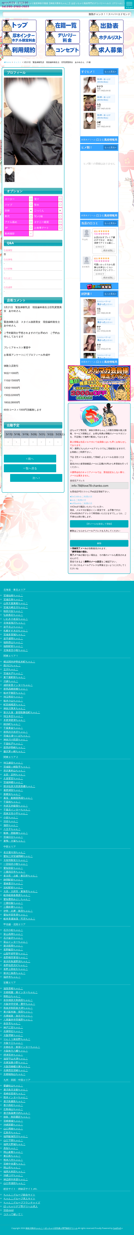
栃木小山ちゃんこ (13, 700)
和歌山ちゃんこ (12, 996)
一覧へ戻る (30, 468)
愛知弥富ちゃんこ (13, 868)
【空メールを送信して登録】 (99, 523)
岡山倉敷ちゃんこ (13, 1152)
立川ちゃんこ (10, 669)
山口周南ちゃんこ (13, 1128)
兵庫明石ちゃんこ (13, 1031)
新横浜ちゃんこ (12, 794)
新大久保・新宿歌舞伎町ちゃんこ (21, 712)
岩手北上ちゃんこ (13, 626)
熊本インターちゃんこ (15, 1097)
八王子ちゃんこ (12, 829)
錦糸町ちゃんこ (12, 724)
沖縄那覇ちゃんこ (13, 1124)
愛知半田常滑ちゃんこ (15, 914)
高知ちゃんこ (10, 1148)
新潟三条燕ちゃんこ (14, 973)
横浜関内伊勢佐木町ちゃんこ (19, 661)
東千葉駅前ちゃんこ (14, 677)
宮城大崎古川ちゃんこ (15, 607)
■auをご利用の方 (78, 500)
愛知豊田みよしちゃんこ (16, 899)
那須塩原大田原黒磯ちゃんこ (19, 786)
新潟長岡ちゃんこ (13, 945)
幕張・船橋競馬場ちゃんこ (18, 798)
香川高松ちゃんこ (13, 1105)
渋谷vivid (8, 1210)
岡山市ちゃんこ (12, 1167)
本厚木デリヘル (88, 139)
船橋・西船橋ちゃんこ (15, 833)
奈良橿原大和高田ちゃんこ (18, 1000)
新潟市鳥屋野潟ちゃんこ (16, 961)
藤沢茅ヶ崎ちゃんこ (14, 751)
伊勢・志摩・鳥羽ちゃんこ (18, 910)
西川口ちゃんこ (12, 665)
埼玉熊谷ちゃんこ (13, 696)
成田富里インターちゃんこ (18, 685)
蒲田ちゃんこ (10, 825)
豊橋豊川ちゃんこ (13, 883)
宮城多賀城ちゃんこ (14, 634)
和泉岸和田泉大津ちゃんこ (18, 1008)
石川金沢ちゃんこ (13, 937)
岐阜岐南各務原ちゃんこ (16, 895)
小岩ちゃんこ (10, 817)
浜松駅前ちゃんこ (13, 887)
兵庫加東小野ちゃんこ (15, 1062)
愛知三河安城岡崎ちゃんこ (18, 856)
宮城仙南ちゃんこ (13, 595)
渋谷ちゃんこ (10, 821)
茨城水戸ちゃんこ (13, 673)
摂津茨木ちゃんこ (13, 1054)
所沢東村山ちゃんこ (14, 770)
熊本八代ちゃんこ (13, 1159)
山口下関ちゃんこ (13, 1140)
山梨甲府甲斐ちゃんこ (15, 953)
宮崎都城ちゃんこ (13, 1120)
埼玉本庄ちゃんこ (13, 716)
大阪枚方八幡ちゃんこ (15, 1050)
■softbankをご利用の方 (81, 503)
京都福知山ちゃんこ (14, 1074)
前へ (30, 459)
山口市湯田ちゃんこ (14, 1183)
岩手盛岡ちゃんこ (13, 638)
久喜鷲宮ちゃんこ (13, 778)
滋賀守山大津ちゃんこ (15, 1058)
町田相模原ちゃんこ (14, 704)
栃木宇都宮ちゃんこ (14, 692)
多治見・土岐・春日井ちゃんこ (20, 875)
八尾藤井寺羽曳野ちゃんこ (18, 1019)
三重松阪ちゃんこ (13, 903)
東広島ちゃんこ (12, 1155)
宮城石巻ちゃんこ (13, 599)
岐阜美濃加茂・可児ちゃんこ (19, 918)
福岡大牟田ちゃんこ (14, 1171)
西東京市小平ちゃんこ (15, 813)
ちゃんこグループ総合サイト (19, 1194)
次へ (36, 478)
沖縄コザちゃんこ (13, 1175)
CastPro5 (117, 1228)
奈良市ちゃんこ (12, 1023)
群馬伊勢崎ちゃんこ (14, 747)
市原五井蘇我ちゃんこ (15, 805)
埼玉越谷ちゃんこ (13, 762)
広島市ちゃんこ (12, 1132)
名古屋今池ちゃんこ (14, 852)
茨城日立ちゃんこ (13, 837)
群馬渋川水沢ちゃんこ (15, 731)
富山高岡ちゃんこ (13, 934)
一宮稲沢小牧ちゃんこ (15, 864)
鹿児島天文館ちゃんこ (15, 1089)
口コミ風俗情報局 (106, 139)
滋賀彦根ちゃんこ (13, 988)
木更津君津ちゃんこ (14, 720)
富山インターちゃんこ (15, 941)
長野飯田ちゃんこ (13, 949)
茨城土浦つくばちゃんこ (16, 735)
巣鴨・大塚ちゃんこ (14, 840)
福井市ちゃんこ (12, 976)
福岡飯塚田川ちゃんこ (15, 1136)
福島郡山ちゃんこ (13, 642)
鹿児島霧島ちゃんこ (14, 1101)
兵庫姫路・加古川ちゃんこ (18, 1015)
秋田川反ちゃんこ (13, 611)
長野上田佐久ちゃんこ (15, 969)
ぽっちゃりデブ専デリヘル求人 (20, 1206)
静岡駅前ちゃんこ (13, 879)
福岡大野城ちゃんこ (14, 1144)
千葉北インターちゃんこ (16, 809)
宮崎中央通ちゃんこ (14, 1163)
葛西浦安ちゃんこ (13, 790)
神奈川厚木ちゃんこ (14, 708)
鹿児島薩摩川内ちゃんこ (16, 1113)
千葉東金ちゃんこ (13, 727)
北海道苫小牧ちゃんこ (15, 650)
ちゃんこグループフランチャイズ (21, 1202)
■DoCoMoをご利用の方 (81, 496)
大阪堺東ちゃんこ (13, 1035)
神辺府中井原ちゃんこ (15, 1179)
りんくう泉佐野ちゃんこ (16, 1039)
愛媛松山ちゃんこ (13, 1085)
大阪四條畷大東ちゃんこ (16, 1066)
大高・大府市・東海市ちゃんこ (20, 891)
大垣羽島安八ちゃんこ (15, 860)
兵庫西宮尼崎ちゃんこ (15, 1070)
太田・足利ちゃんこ (14, 774)
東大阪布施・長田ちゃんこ (18, 1011)
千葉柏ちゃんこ (12, 801)
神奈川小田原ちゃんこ (15, 739)
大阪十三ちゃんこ (13, 1043)
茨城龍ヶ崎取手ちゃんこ (16, 766)
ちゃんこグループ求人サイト (19, 1198)
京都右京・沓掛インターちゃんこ (21, 1047)
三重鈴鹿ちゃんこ (13, 906)
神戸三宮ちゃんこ (13, 1027)
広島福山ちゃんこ (13, 1109)
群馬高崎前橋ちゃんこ (15, 688)
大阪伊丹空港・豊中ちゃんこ (19, 1003)
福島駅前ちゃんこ (13, 646)
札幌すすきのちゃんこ (15, 630)
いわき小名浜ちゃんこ (15, 619)
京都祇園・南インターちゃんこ (20, 992)
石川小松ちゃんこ (13, 930)
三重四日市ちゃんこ (14, 871)
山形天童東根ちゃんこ (15, 603)
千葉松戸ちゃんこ (13, 743)
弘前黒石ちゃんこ (13, 615)
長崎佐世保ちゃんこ (14, 1093)
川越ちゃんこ (10, 681)
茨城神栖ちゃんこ (13, 782)
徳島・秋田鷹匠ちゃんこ (16, 1116)
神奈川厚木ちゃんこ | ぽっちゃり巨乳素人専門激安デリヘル (51, 1228)
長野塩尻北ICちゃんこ (15, 965)
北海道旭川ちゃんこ (14, 622)
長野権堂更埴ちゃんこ (15, 957)
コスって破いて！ (13, 1214)
